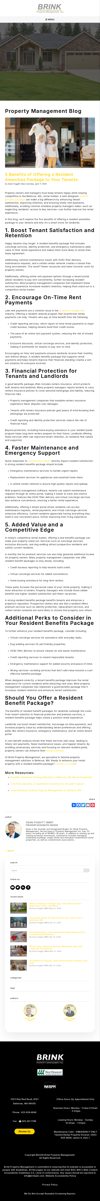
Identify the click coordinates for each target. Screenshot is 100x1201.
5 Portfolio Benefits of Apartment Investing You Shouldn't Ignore (47, 784)
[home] (50, 8)
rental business (54, 750)
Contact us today (65, 764)
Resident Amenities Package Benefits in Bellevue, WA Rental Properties (51, 777)
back (9, 850)
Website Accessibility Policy (61, 1176)
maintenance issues (39, 461)
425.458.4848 (28, 1112)
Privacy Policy (50, 1184)
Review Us (24, 1131)
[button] (12, 887)
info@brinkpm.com (34, 1176)
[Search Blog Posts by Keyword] (47, 870)
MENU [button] (50, 19)
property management (71, 310)
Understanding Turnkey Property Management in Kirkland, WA (45, 790)
